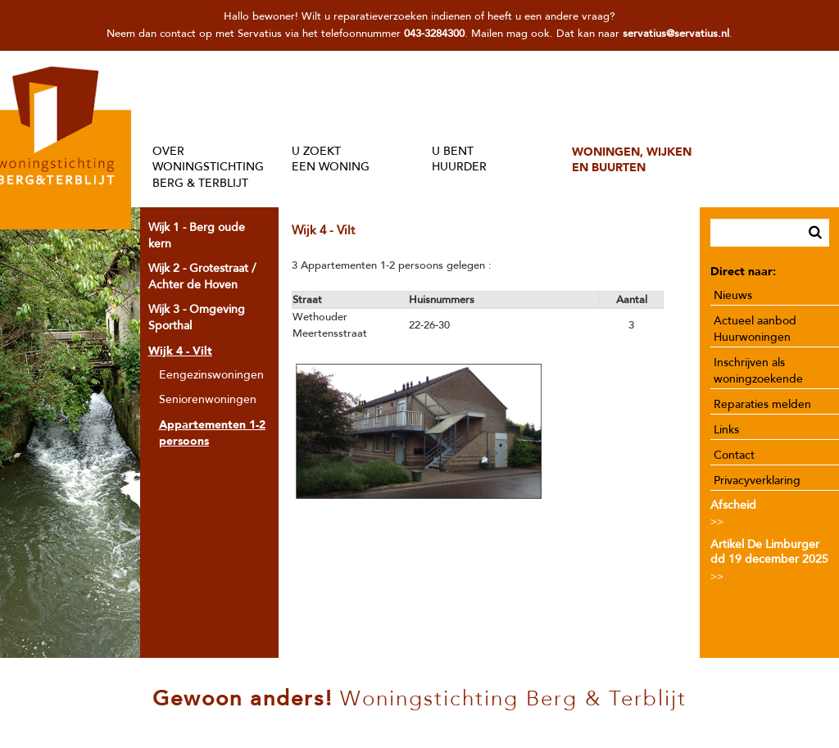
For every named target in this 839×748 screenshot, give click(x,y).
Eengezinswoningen (211, 375)
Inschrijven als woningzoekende (758, 371)
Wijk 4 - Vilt (180, 350)
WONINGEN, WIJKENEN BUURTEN (632, 159)
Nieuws (733, 295)
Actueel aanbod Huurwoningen (755, 329)
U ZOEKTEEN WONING (331, 159)
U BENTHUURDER (459, 159)
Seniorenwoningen (207, 399)
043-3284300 (434, 33)
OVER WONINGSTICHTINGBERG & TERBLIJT (208, 167)
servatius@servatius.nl (676, 33)
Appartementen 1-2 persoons (212, 432)
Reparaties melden (762, 404)
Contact (734, 455)
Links (726, 430)
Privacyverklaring (757, 480)
